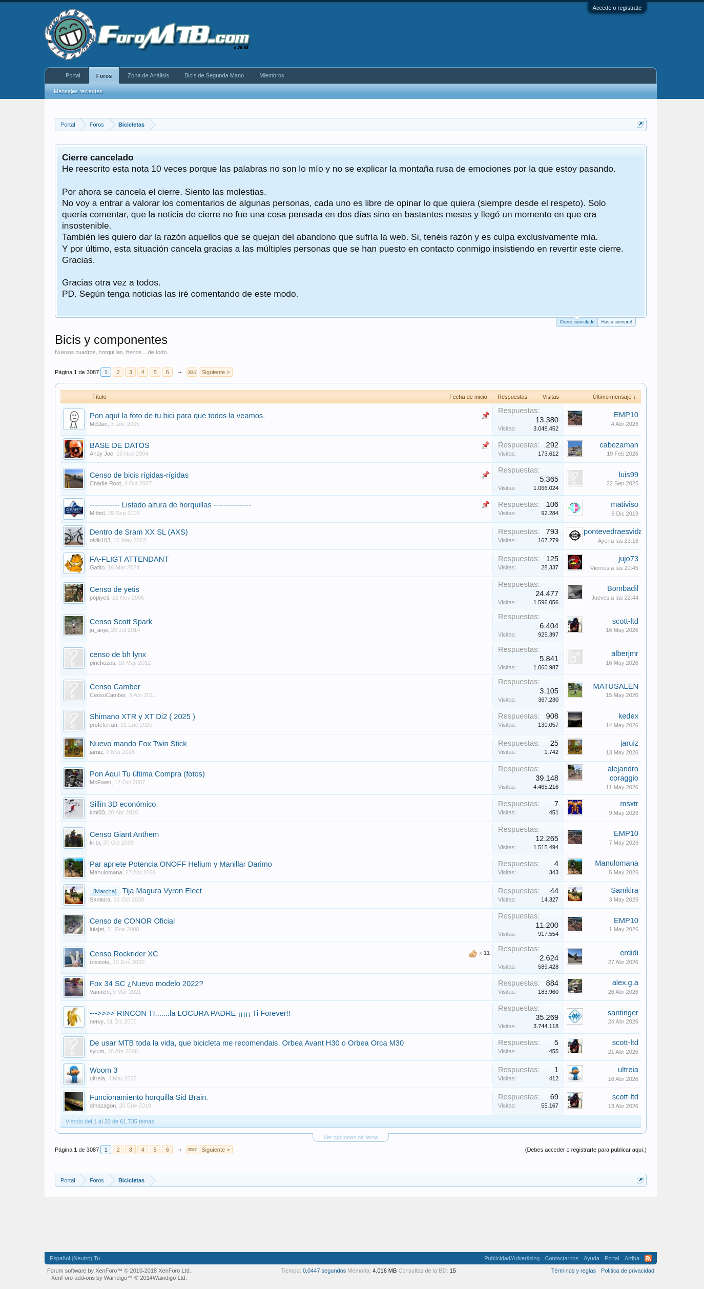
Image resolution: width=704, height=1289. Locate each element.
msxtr (629, 804)
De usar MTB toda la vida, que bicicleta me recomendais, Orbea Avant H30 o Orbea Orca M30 (247, 1043)
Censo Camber (115, 687)
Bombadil (622, 588)
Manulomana (106, 872)
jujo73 (628, 559)
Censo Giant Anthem (124, 834)
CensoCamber (108, 695)
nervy (96, 1021)
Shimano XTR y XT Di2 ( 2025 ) (142, 716)
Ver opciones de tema (350, 1137)
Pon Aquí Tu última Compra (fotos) (147, 774)
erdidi (629, 953)
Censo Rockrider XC (124, 954)
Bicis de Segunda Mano (214, 75)
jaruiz (96, 752)
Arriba (632, 1258)
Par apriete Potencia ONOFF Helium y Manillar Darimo (181, 864)
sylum (97, 1051)
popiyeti (99, 598)
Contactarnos (561, 1258)
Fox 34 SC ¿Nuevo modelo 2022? (146, 983)
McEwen (100, 782)
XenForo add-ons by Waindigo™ (92, 1278)
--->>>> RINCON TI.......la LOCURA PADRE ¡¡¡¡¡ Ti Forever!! (190, 1013)
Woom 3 (103, 1070)
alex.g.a (625, 982)
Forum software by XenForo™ (119, 1270)
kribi (95, 843)
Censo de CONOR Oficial (132, 921)
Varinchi (100, 992)
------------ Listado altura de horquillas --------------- (170, 505)
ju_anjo (99, 630)
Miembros (271, 75)
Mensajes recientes (78, 91)
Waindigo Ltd (169, 1278)
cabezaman (618, 445)
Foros (104, 76)
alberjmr (624, 653)
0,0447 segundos (324, 1270)
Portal (73, 75)
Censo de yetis (114, 589)
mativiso (624, 504)
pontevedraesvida (613, 531)
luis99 (628, 474)
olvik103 (100, 540)
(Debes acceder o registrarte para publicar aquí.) (586, 1150)
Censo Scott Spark (121, 622)
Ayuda (591, 1258)
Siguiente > (215, 372)
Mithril (97, 513)
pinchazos (102, 663)
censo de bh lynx (118, 654)
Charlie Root (105, 483)
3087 (192, 372)
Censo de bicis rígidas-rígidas (139, 475)
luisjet (97, 929)
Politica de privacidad (627, 1270)
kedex (628, 716)
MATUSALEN (616, 686)
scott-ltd (625, 621)
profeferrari (103, 725)
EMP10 (626, 415)
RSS (648, 1258)
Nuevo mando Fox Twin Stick (138, 744)
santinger (623, 1013)
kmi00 (97, 812)
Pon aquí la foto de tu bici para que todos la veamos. (177, 416)
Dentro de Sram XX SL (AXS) (139, 532)
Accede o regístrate (617, 8)
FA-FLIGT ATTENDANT (129, 559)
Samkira (100, 899)
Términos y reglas (573, 1270)
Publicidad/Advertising (512, 1258)
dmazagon (103, 1105)
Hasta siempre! (616, 321)
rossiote (100, 962)
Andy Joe (101, 454)
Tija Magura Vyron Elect (161, 891)
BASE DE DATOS (120, 445)
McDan (99, 424)
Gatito (97, 567)
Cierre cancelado (577, 321)
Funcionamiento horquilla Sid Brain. (149, 1097)
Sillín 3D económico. (124, 804)
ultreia (97, 1078)
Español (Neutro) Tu (75, 1258)
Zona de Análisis (148, 75)
